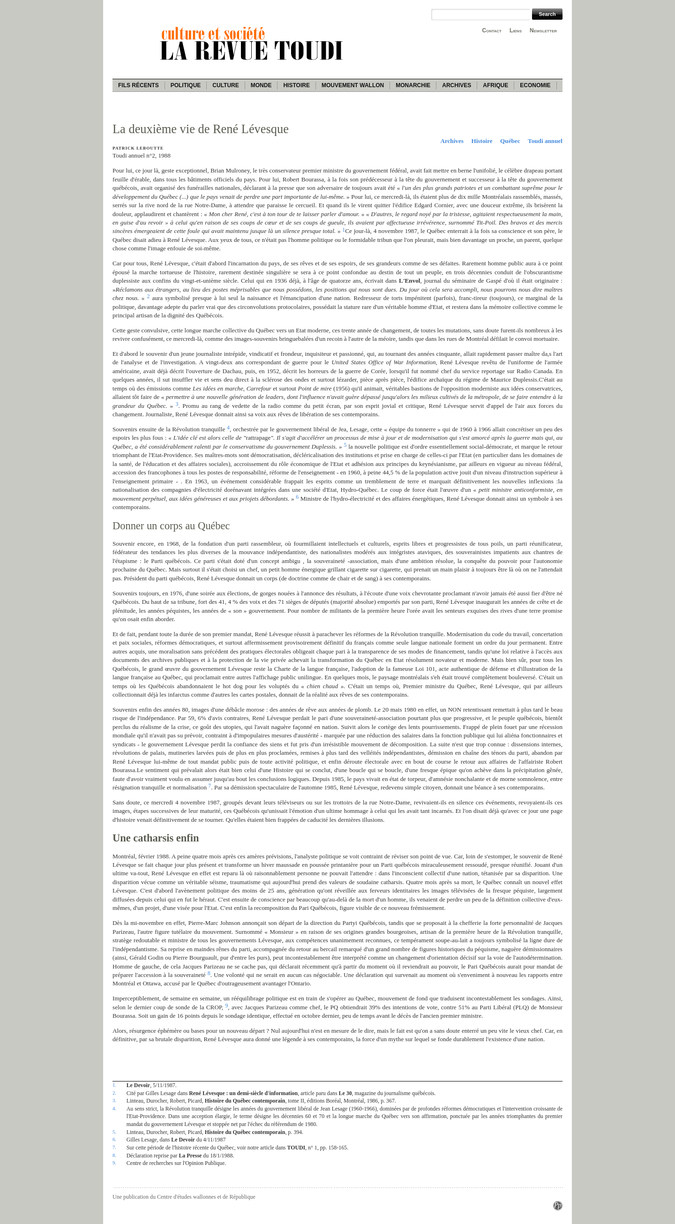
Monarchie (413, 85)
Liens (516, 30)
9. (114, 1162)
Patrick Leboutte (138, 148)
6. (114, 1139)
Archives (456, 85)
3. (114, 1100)
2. (114, 1093)
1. (114, 1085)
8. (114, 1155)
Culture (225, 85)
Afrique (495, 85)
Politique (186, 85)
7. (114, 1147)
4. (114, 1108)
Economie (535, 85)
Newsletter (543, 30)
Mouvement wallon (353, 85)
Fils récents (138, 85)
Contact (492, 30)
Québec (510, 140)
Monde (261, 85)
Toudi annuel (545, 140)
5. (114, 1131)
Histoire (296, 85)
